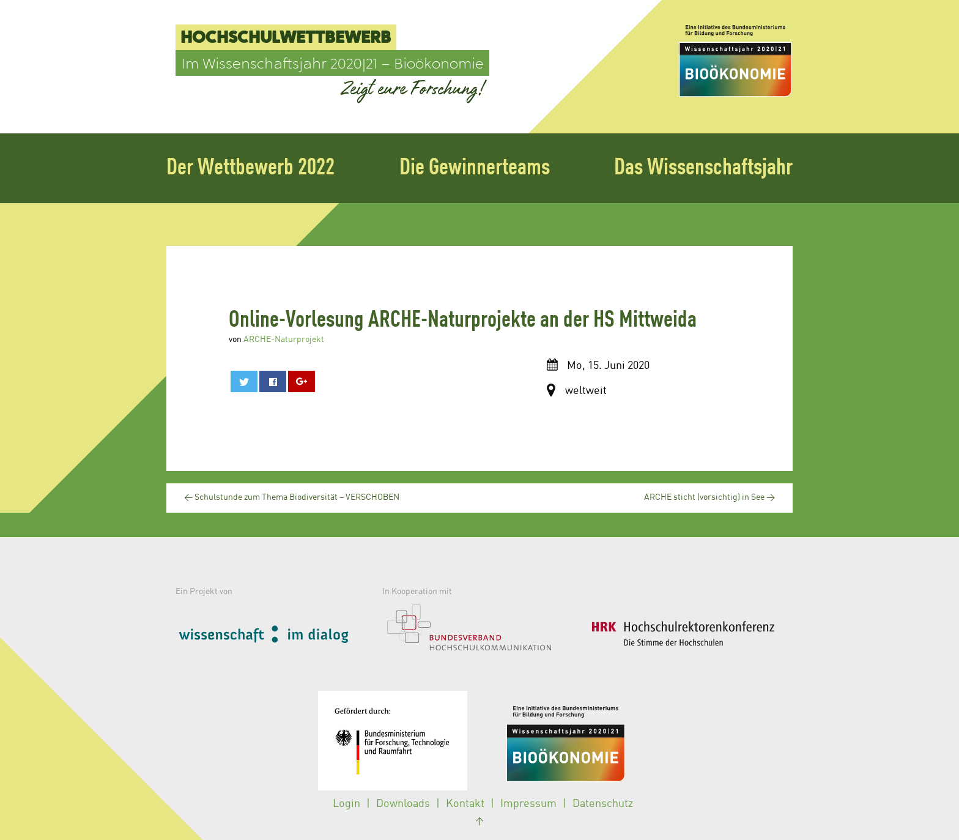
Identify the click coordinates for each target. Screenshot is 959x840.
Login (346, 803)
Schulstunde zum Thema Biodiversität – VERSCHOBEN (291, 497)
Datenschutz (602, 803)
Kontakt (465, 803)
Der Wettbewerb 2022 (250, 168)
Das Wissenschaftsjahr (703, 168)
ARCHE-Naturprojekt (283, 339)
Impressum (528, 803)
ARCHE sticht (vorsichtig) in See (709, 497)
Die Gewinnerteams (474, 168)
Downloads (403, 803)
